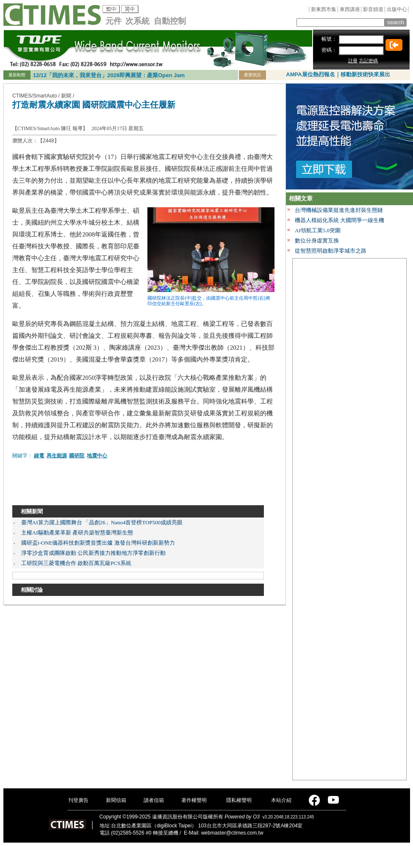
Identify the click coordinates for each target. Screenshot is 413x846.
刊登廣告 (78, 800)
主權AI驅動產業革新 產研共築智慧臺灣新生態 (77, 532)
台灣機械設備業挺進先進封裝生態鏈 (339, 210)
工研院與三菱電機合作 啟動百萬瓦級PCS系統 (76, 563)
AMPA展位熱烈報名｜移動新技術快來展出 (338, 74)
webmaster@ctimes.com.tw (232, 833)
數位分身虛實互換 (317, 240)
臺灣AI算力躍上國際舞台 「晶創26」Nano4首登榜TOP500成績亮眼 (102, 522)
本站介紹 (281, 800)
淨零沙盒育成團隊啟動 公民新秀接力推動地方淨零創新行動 (93, 553)
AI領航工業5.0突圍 (318, 230)
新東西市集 (323, 9)
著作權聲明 (194, 800)
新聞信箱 (116, 800)
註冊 (353, 60)
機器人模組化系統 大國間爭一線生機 (339, 220)
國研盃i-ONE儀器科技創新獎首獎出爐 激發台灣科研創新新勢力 (98, 543)
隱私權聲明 (239, 800)
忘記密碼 (368, 60)
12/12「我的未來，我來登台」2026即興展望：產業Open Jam (109, 75)
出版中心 (397, 9)
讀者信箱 (154, 800)
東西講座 (350, 9)
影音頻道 (373, 9)
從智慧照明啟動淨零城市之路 (330, 251)
